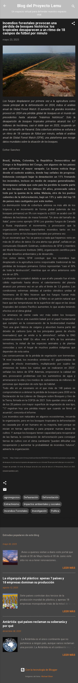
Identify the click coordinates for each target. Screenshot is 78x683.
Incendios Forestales (16, 510)
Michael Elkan (47, 676)
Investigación (39, 510)
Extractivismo (11, 504)
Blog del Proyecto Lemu (39, 5)
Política (55, 510)
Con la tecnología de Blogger (39, 669)
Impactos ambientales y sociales (42, 504)
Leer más (69, 567)
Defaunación (31, 497)
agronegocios (12, 497)
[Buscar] (73, 7)
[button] (73, 24)
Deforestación (50, 497)
